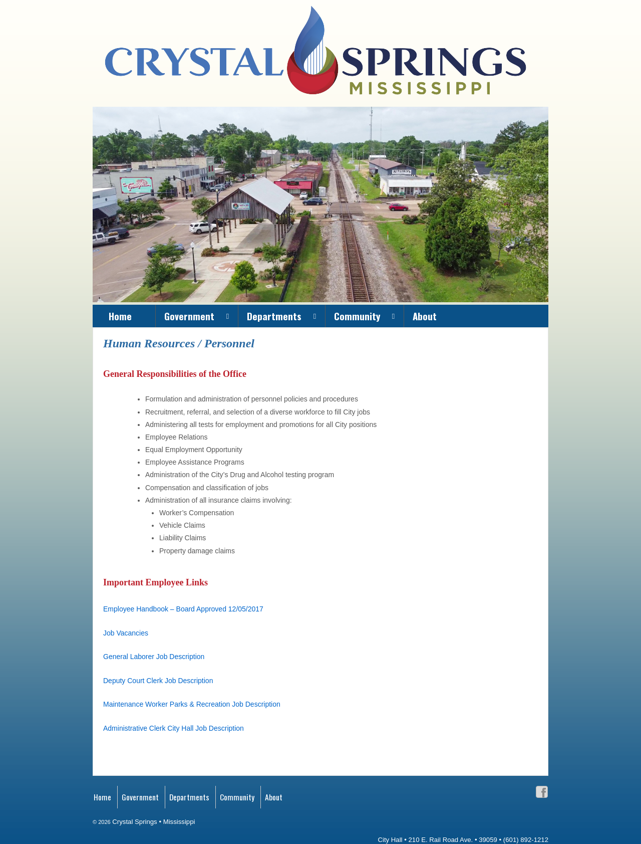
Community (357, 316)
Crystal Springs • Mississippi (153, 821)
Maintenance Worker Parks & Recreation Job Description (191, 704)
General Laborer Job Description (153, 657)
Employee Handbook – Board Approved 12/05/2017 (183, 609)
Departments (274, 316)
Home (120, 316)
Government (189, 316)
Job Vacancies (125, 633)
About (425, 316)
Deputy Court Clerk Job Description (158, 681)
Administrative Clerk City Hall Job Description (173, 728)
